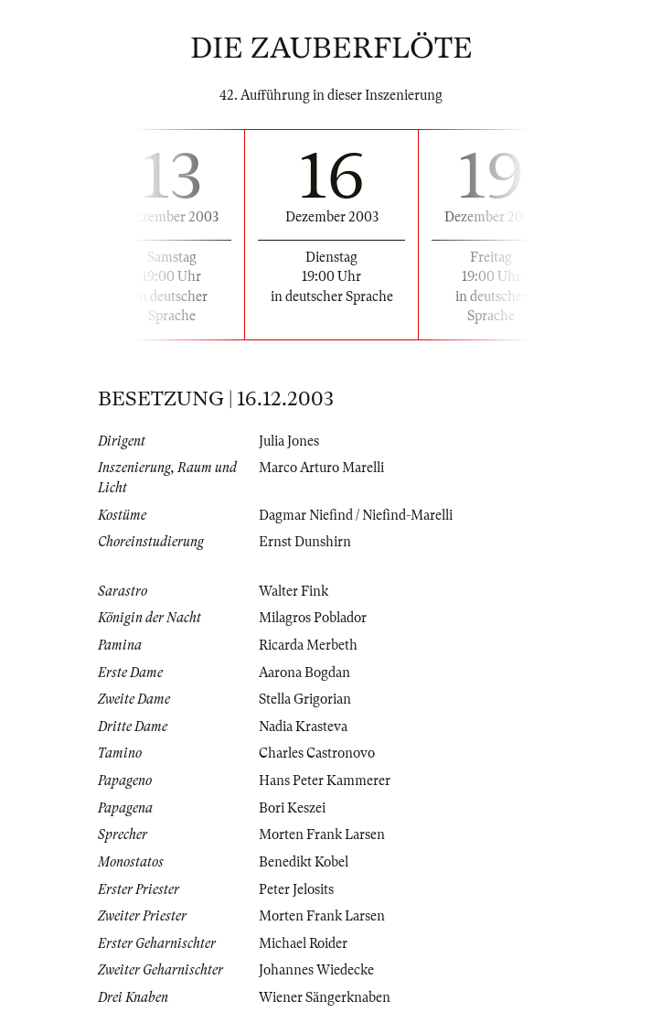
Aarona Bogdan (304, 672)
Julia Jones (289, 441)
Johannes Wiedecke (316, 970)
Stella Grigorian (305, 699)
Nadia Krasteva (303, 726)
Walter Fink (293, 591)
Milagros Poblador (313, 617)
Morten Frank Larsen (322, 834)
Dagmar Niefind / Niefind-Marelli (356, 515)
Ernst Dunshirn (305, 541)
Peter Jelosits (296, 889)
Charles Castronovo (317, 753)
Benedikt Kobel (303, 862)
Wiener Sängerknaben (324, 997)
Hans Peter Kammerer (324, 780)
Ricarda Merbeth (308, 645)
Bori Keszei (292, 808)
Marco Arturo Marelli (321, 467)
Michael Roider (303, 943)
